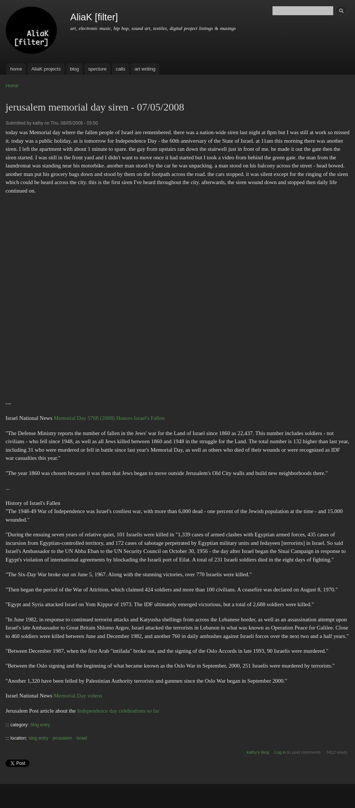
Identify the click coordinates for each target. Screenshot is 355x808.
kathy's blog (258, 752)
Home (12, 85)
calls (120, 69)
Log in (280, 752)
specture (97, 69)
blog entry (40, 724)
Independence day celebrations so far (118, 711)
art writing (145, 69)
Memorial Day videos (78, 696)
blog (74, 69)
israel (82, 738)
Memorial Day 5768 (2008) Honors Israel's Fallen (109, 418)
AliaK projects (46, 69)
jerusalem (62, 738)
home (16, 69)
